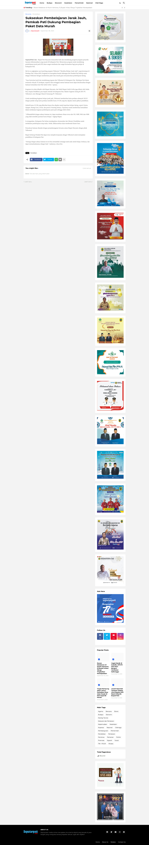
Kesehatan (68, 3)
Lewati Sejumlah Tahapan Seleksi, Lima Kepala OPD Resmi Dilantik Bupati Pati (117, 692)
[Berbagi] (89, 30)
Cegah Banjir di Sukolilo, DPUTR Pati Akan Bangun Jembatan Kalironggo (116, 667)
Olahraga (118, 727)
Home (42, 3)
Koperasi (101, 727)
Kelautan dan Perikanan (106, 721)
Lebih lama (88, 182)
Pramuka (101, 740)
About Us (105, 842)
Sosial (117, 740)
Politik (118, 737)
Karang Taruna (103, 718)
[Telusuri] (124, 3)
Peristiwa (101, 737)
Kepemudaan (102, 724)
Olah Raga (99, 3)
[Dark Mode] (120, 3)
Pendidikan (36, 14)
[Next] (125, 8)
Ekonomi (58, 3)
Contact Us (122, 842)
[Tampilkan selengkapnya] (64, 159)
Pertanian (110, 737)
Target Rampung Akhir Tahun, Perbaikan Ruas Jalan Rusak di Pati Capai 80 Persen (103, 693)
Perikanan (111, 734)
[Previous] (122, 8)
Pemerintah (79, 3)
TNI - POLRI (102, 744)
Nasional (89, 3)
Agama (100, 711)
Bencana (109, 711)
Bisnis (116, 711)
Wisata (111, 744)
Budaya (49, 3)
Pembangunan (103, 731)
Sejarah (109, 740)
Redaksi (113, 842)
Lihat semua (87, 168)
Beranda (28, 14)
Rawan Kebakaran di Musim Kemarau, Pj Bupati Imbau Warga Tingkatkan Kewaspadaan (63, 7)
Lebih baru (28, 182)
